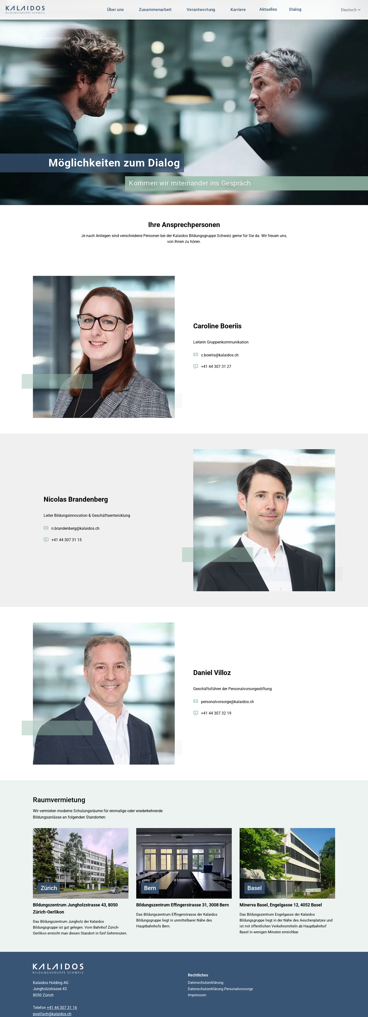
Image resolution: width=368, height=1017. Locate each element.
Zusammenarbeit (155, 9)
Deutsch (351, 9)
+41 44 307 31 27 (216, 366)
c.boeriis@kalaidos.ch (220, 355)
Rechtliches (198, 975)
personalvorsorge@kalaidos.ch (227, 701)
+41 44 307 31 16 (62, 1007)
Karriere (238, 9)
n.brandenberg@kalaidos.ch (75, 528)
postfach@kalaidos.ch (52, 1014)
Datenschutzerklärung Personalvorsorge (220, 989)
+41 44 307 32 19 (216, 713)
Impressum (197, 995)
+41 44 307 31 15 (66, 540)
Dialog (295, 9)
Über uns (115, 9)
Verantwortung (201, 9)
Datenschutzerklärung (205, 982)
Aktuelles (268, 9)
